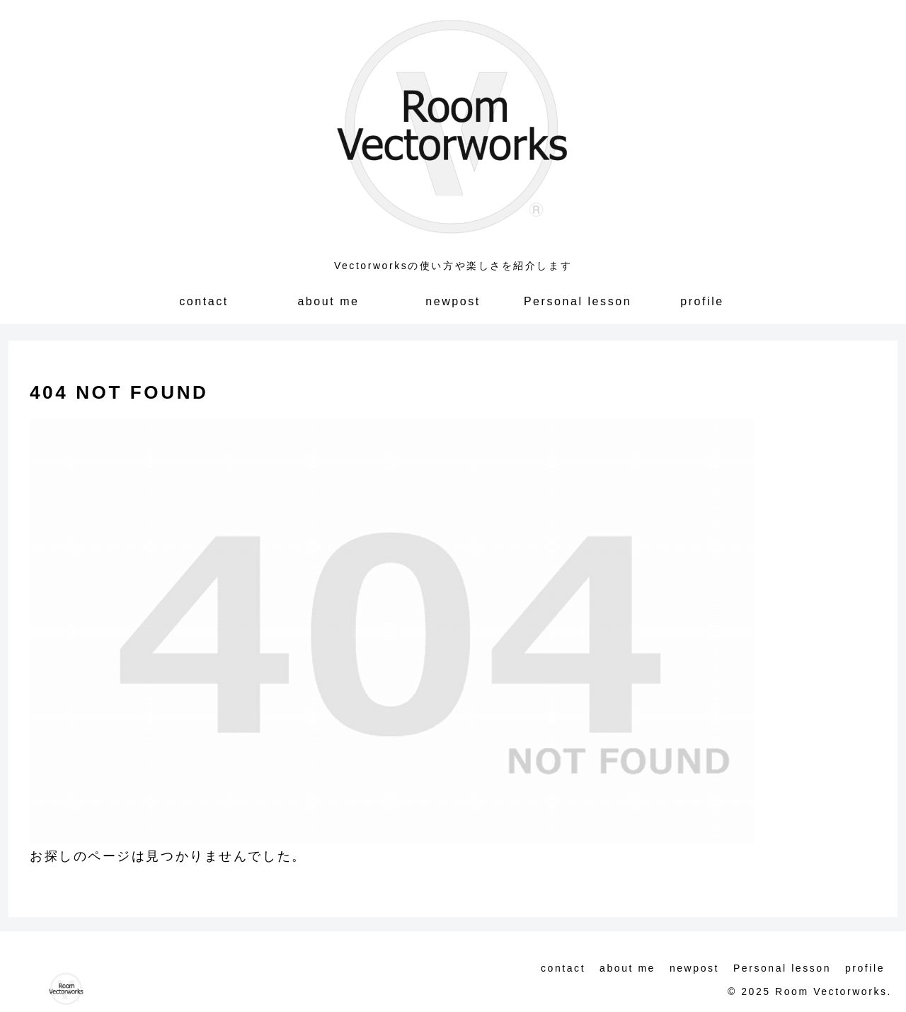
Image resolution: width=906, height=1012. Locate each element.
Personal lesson (782, 968)
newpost (694, 968)
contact (563, 968)
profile (865, 968)
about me (627, 968)
